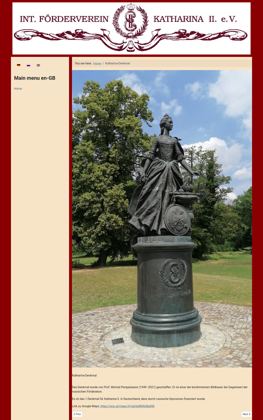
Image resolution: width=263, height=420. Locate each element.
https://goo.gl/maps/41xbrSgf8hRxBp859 (127, 406)
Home (18, 88)
